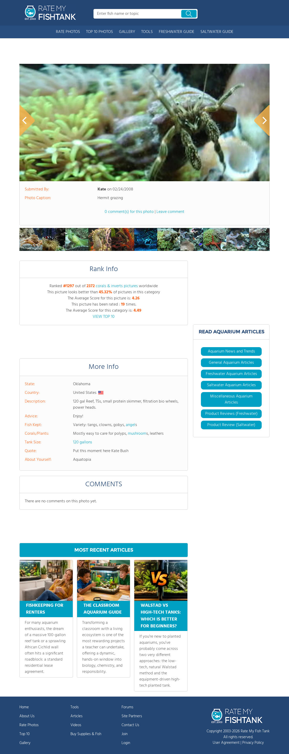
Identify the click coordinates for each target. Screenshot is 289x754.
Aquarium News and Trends (231, 351)
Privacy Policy (253, 743)
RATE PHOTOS (68, 32)
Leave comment (170, 212)
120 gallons (82, 442)
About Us (26, 716)
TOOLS (147, 32)
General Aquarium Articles (231, 362)
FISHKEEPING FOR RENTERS (44, 609)
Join (125, 734)
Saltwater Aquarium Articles (231, 385)
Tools (74, 707)
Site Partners (132, 716)
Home (24, 707)
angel (130, 425)
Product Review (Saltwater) (231, 425)
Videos (75, 725)
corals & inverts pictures (117, 286)
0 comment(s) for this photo (129, 212)
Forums (127, 707)
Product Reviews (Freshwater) (231, 413)
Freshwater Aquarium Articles (231, 374)
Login (126, 743)
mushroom (137, 433)
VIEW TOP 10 (104, 316)
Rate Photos (29, 725)
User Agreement (226, 743)
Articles (76, 716)
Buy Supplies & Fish (85, 734)
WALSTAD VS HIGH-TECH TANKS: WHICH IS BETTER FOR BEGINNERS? (161, 616)
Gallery (24, 743)
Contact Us (130, 725)
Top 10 (24, 734)
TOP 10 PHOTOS (99, 32)
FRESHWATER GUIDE (176, 32)
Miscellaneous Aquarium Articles (231, 399)
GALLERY (127, 32)
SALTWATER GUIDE (216, 32)
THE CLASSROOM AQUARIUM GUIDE (102, 609)
